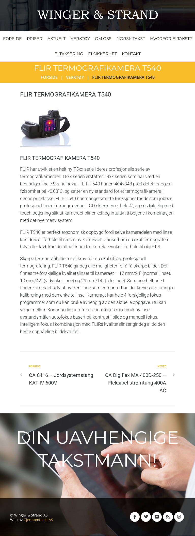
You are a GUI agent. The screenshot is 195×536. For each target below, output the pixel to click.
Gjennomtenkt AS (38, 519)
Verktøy (75, 77)
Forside (49, 77)
